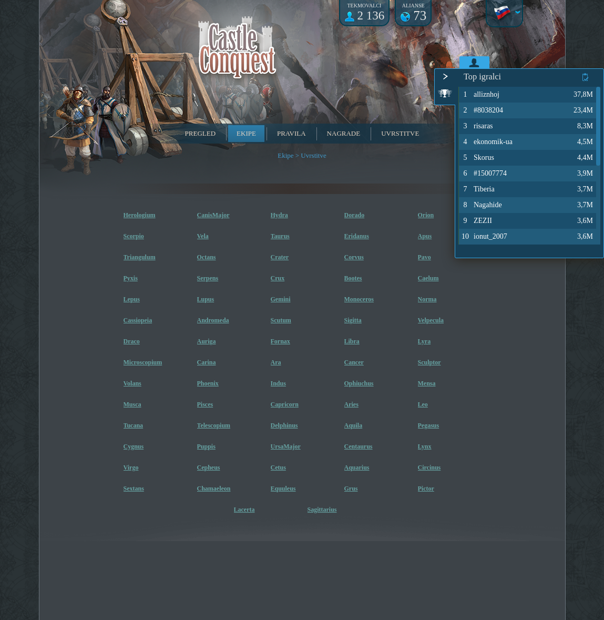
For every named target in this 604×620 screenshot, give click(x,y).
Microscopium (143, 362)
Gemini (281, 299)
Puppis (206, 446)
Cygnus (134, 446)
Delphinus (284, 425)
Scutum (281, 320)
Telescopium (214, 425)
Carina (206, 362)
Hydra (279, 215)
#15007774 (483, 173)
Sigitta (353, 320)
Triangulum (140, 257)
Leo (423, 404)
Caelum (428, 278)
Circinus (429, 467)
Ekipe (246, 133)
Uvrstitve (400, 133)
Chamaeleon (214, 488)
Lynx (425, 446)
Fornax (280, 341)
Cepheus (208, 467)
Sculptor (429, 362)
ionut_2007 (483, 237)
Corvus (354, 257)
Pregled (200, 133)
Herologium (140, 215)
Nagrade (344, 133)
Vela (203, 236)
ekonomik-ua (486, 142)
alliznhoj (479, 95)
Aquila (353, 425)
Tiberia (477, 189)
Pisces (205, 404)
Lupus (205, 299)
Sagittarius (322, 509)
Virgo (131, 467)
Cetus (278, 467)
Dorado (354, 215)
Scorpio (134, 236)
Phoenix (208, 383)
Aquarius (357, 467)
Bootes (353, 278)
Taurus (280, 236)
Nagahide (481, 205)
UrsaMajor (286, 446)
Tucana (134, 425)
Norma (427, 299)
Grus (351, 488)
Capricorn (285, 404)
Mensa (427, 383)
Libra (352, 341)
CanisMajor (213, 215)
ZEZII (476, 221)
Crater (280, 257)
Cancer (354, 362)
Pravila (291, 133)
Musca (132, 404)
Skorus (477, 158)
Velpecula (431, 320)
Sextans (134, 488)
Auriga (206, 341)
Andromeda (213, 320)
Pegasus (428, 425)
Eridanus (356, 236)
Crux (278, 278)
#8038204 (481, 110)
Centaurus (358, 446)
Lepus (132, 299)
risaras (476, 126)
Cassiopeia (138, 320)
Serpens (208, 278)
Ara (276, 362)
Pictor (426, 488)
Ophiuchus (359, 383)
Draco (132, 341)
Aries (351, 404)
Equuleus (283, 488)
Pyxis (131, 278)
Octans (206, 257)
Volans (132, 383)
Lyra (424, 341)
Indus (278, 383)
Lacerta (244, 509)
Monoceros (359, 299)
